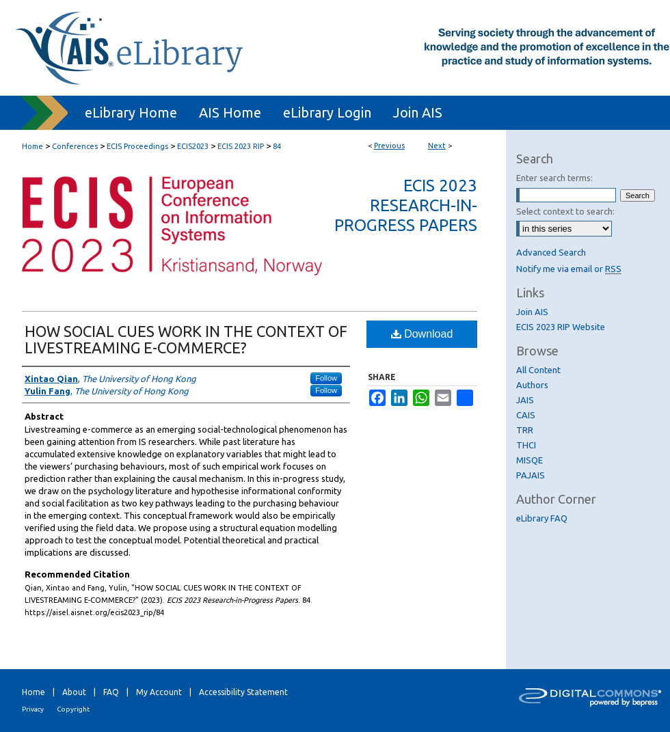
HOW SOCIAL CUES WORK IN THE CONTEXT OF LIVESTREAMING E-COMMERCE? (186, 339)
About (74, 692)
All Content (538, 370)
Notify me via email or (568, 268)
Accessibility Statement (243, 692)
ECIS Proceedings (137, 146)
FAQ (111, 692)
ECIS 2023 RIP (240, 146)
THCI (526, 445)
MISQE (529, 460)
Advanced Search (551, 252)
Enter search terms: (554, 177)
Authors (532, 385)
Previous (389, 145)
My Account (159, 692)
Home (32, 146)
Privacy (33, 709)
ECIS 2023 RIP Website (560, 326)
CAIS (525, 415)
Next (437, 145)
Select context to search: (565, 211)
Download (422, 334)
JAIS (525, 400)
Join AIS (532, 311)
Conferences (75, 146)
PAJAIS (530, 475)
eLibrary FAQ (541, 518)
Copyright (73, 709)
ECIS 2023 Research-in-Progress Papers (405, 205)
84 (277, 146)
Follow (326, 378)
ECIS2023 (193, 146)
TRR (524, 430)
